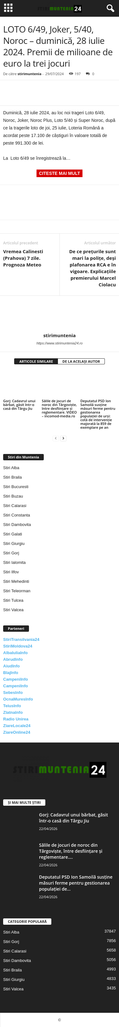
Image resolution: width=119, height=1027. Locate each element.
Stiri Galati (12, 534)
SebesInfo (13, 692)
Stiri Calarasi (14, 505)
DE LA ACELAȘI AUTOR (81, 361)
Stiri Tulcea (13, 600)
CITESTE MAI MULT (59, 173)
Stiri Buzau (13, 496)
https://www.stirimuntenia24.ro (60, 343)
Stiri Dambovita (17, 524)
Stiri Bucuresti (15, 486)
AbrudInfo (13, 659)
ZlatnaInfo (13, 712)
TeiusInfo (12, 705)
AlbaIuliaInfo (15, 652)
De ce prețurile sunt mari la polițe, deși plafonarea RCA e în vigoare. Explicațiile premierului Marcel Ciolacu (92, 268)
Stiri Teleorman (16, 590)
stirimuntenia (30, 73)
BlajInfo (10, 672)
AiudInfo (11, 666)
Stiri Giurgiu (14, 543)
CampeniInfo (15, 679)
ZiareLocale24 (17, 725)
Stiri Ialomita (14, 562)
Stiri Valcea (13, 609)
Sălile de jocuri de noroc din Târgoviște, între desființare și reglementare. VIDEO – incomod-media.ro (59, 408)
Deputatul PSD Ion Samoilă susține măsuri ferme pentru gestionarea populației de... (75, 883)
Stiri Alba (11, 467)
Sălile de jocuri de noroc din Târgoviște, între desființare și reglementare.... (70, 851)
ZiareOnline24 (16, 732)
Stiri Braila (12, 477)
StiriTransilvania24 (21, 639)
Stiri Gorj (11, 553)
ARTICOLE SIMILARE (36, 361)
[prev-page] (56, 438)
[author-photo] (59, 314)
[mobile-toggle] (8, 8)
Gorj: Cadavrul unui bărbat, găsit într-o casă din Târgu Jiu (19, 404)
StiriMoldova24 (17, 646)
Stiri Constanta (16, 515)
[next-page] (63, 438)
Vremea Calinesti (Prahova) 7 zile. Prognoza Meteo (23, 258)
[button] (109, 8)
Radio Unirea (15, 719)
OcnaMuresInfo (18, 699)
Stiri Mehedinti (16, 581)
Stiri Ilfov (11, 572)
